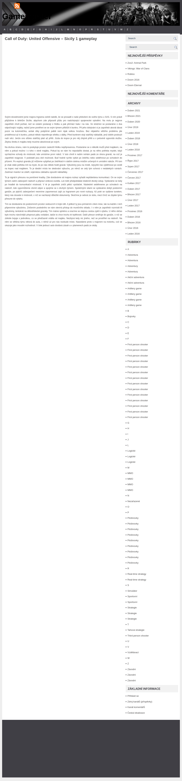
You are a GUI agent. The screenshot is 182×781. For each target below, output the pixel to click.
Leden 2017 (133, 205)
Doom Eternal (134, 85)
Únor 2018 (132, 144)
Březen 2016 (134, 222)
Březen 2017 (134, 194)
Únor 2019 (132, 127)
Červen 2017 (134, 177)
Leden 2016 (133, 233)
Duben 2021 (133, 110)
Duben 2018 (133, 138)
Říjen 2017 (133, 160)
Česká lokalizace (136, 712)
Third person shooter (138, 635)
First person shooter (137, 344)
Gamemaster (27, 16)
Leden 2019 (133, 133)
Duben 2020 (133, 121)
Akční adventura (135, 277)
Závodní (131, 669)
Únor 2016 (132, 228)
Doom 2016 (133, 79)
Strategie (132, 607)
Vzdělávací (133, 652)
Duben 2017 (133, 189)
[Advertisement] (91, 749)
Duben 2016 (133, 216)
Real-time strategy (136, 574)
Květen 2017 (133, 183)
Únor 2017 (132, 200)
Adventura (132, 255)
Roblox (131, 74)
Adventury (132, 266)
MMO (130, 473)
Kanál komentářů (136, 707)
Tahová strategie (135, 630)
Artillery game (134, 288)
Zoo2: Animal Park (136, 63)
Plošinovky (132, 518)
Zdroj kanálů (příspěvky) (139, 701)
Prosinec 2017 (134, 155)
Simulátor (132, 591)
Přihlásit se (133, 696)
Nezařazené (133, 501)
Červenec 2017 (135, 172)
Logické (131, 450)
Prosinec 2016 (134, 211)
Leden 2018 (133, 149)
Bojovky (131, 316)
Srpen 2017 (133, 166)
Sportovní (132, 596)
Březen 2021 (134, 116)
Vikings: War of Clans (138, 68)
